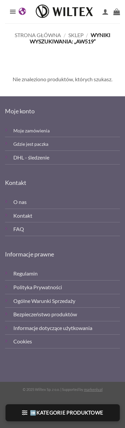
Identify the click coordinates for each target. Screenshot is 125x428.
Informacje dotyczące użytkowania (52, 328)
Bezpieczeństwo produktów (45, 314)
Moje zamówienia (31, 130)
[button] (116, 11)
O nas (20, 202)
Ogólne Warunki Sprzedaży (44, 301)
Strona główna (38, 35)
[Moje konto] (105, 11)
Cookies (22, 341)
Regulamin (25, 273)
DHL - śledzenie (31, 157)
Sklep (76, 35)
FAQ (18, 229)
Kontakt (22, 215)
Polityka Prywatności (37, 287)
